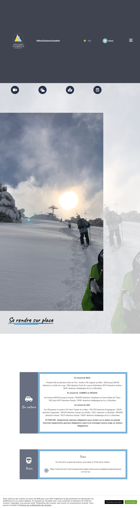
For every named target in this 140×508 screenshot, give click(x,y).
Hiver (110, 35)
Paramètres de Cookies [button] (114, 502)
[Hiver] (105, 34)
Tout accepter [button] (131, 502)
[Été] (84, 34)
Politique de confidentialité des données (35, 505)
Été (89, 35)
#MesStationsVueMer (48, 34)
